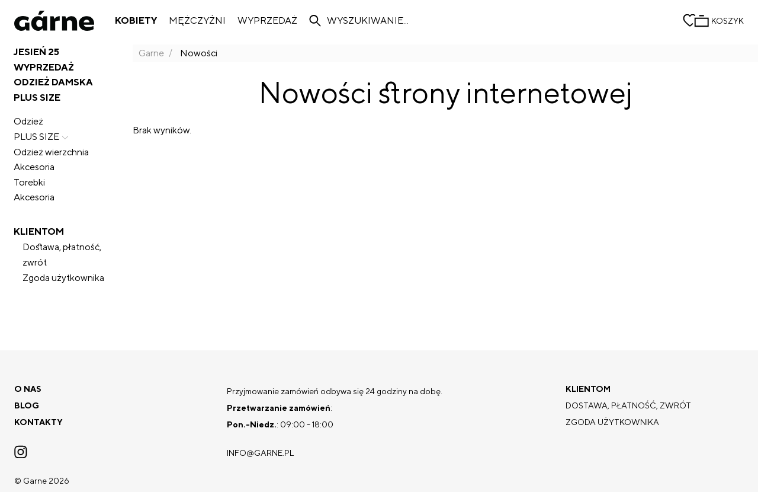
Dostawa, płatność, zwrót (62, 254)
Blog (26, 405)
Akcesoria (34, 166)
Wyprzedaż (267, 20)
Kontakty (38, 422)
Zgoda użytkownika (63, 277)
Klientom (39, 231)
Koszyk (727, 20)
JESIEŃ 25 (36, 51)
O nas (27, 389)
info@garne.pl (260, 453)
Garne (151, 53)
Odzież (28, 121)
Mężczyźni (197, 20)
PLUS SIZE (42, 136)
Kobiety (136, 20)
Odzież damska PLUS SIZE (53, 89)
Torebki (29, 182)
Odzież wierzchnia (51, 152)
